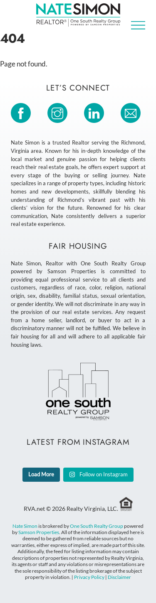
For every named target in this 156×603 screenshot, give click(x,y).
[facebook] (22, 112)
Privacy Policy (89, 577)
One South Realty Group (96, 526)
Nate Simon (24, 526)
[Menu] (138, 25)
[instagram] (58, 112)
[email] (132, 112)
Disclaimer (119, 577)
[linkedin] (95, 112)
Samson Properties (38, 532)
